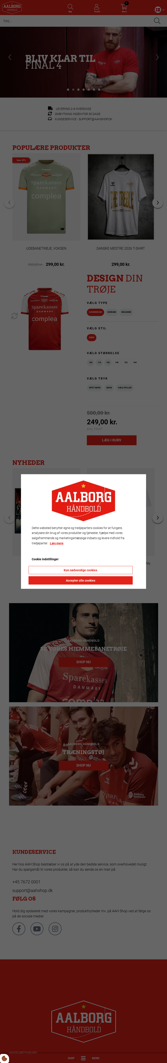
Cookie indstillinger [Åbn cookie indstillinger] (45, 559)
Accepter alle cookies (80, 580)
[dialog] (83, 531)
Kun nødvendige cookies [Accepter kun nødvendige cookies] (80, 570)
